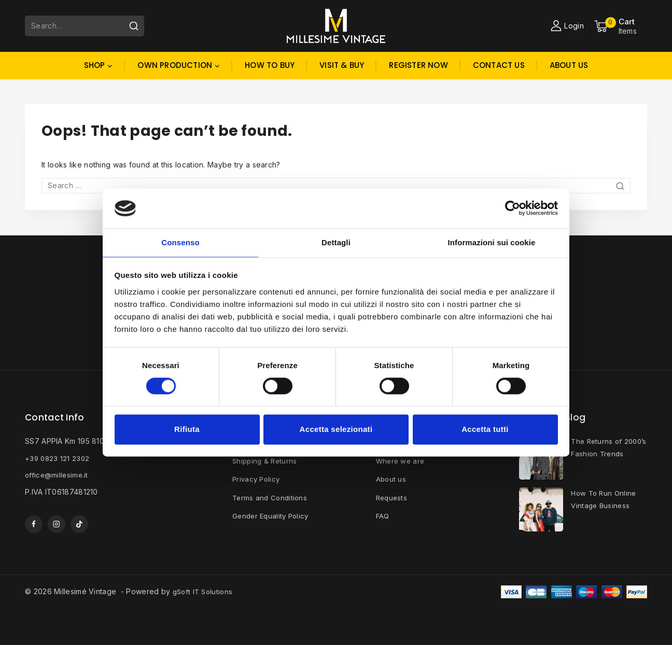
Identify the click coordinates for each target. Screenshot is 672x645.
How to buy (270, 65)
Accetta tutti (485, 429)
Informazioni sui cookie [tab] (492, 241)
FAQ (383, 514)
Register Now (418, 65)
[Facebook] (34, 524)
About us (391, 478)
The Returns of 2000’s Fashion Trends (598, 455)
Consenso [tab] (180, 241)
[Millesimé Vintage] (336, 26)
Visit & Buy (341, 65)
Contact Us (499, 65)
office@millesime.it (58, 474)
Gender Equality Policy (272, 514)
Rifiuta (187, 429)
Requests (392, 496)
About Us (569, 65)
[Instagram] (57, 524)
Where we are (401, 460)
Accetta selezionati (336, 429)
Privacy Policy (257, 478)
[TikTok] (81, 524)
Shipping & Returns (266, 460)
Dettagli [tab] (336, 241)
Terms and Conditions (271, 496)
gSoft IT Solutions (204, 591)
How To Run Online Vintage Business (605, 500)
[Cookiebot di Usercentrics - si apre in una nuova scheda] (512, 208)
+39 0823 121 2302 (58, 457)
